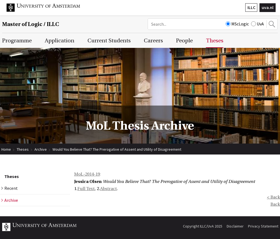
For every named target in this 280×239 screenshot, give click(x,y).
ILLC (251, 7)
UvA (257, 24)
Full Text (86, 188)
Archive (40, 149)
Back (275, 204)
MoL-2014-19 (87, 174)
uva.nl (267, 7)
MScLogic (237, 24)
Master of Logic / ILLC (30, 24)
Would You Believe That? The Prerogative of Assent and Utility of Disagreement (116, 149)
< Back (273, 197)
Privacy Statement (263, 226)
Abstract (108, 188)
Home (6, 149)
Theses (23, 149)
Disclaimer (235, 226)
